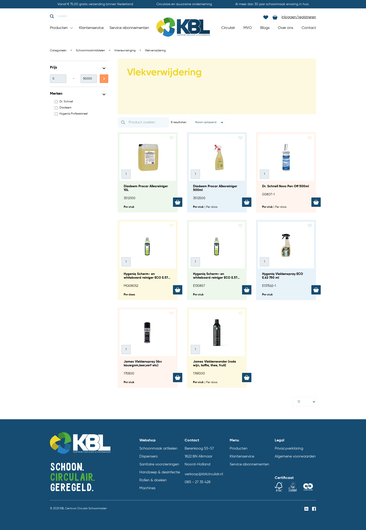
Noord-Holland (197, 464)
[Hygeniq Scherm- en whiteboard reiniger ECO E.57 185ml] (217, 260)
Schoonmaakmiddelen (90, 50)
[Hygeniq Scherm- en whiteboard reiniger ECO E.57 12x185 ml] (148, 260)
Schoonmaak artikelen (158, 448)
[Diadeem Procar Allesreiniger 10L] (148, 172)
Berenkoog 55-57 (199, 448)
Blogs (265, 28)
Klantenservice (91, 28)
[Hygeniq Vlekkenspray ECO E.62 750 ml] (286, 260)
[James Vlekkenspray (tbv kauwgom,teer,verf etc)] (148, 348)
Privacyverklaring (289, 448)
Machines (147, 488)
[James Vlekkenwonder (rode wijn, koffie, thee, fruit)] (217, 348)
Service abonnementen (129, 28)
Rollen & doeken (153, 480)
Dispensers (148, 456)
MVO (247, 28)
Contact (309, 28)
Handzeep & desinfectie (159, 472)
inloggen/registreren (299, 17)
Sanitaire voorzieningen (159, 464)
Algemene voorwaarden (295, 456)
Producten (61, 28)
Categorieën (58, 50)
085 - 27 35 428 (198, 482)
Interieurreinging (125, 50)
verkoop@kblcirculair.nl (204, 474)
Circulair (228, 28)
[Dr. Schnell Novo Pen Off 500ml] (286, 172)
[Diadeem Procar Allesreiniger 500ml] (217, 172)
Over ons (285, 28)
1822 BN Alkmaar (198, 456)
